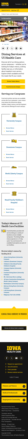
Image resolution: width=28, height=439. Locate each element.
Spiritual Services (5, 419)
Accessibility (16, 410)
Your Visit (6, 44)
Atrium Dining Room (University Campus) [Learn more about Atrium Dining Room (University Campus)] (13, 258)
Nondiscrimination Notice (8, 406)
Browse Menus (10, 128)
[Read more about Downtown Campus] (14, 141)
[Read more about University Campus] (14, 114)
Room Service (10, 131)
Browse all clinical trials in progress (14, 328)
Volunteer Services (16, 419)
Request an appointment (15, 364)
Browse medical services (15, 372)
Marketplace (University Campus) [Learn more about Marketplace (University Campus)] (14, 283)
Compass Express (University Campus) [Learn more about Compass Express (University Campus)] (12, 269)
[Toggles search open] (23, 4)
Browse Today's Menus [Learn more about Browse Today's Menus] (13, 81)
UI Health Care (10, 424)
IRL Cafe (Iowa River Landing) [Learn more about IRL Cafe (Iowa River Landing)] (12, 277)
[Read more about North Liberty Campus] (14, 167)
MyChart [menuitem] (14, 10)
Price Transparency (6, 421)
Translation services (6, 413)
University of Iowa (20, 430)
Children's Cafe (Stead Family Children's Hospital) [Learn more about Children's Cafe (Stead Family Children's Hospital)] (12, 265)
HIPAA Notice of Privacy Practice (10, 408)
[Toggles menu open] (26, 4)
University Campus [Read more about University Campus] (14, 121)
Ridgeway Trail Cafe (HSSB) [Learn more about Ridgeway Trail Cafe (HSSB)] (12, 295)
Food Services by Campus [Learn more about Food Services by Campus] (13, 87)
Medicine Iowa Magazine (8, 430)
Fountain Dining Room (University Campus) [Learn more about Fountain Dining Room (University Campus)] (14, 273)
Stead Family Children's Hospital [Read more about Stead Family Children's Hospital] (14, 201)
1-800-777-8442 (14, 377)
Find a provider (12, 369)
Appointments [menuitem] (5, 10)
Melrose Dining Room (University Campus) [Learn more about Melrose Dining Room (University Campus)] (13, 287)
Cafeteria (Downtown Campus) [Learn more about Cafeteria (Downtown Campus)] (13, 261)
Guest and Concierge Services (9, 417)
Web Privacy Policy (6, 410)
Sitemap (3, 424)
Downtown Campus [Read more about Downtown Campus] (14, 147)
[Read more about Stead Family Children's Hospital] (14, 193)
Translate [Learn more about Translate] (17, 4)
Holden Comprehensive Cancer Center (11, 428)
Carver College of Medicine (8, 426)
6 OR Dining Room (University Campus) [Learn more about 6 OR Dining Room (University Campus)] (12, 291)
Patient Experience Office (7, 415)
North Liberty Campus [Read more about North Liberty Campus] (14, 173)
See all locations (13, 367)
